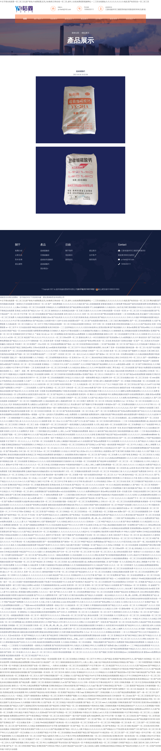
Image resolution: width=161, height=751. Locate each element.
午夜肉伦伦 (94, 706)
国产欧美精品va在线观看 (49, 679)
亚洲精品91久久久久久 (86, 672)
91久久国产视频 (100, 689)
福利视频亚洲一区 (65, 726)
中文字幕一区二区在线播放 (60, 732)
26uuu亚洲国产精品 (78, 732)
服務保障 (114, 19)
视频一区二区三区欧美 (127, 716)
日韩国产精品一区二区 (69, 706)
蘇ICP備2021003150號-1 (86, 289)
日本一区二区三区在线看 (27, 669)
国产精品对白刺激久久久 (132, 746)
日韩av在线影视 (129, 679)
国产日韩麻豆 (101, 679)
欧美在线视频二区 (97, 726)
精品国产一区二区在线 (140, 726)
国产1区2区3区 (135, 702)
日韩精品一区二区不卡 (87, 659)
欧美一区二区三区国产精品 (35, 736)
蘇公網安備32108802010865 (107, 289)
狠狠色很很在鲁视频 (19, 672)
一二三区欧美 (104, 669)
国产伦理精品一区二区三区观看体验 (67, 712)
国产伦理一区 (90, 709)
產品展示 (84, 19)
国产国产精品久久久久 (74, 682)
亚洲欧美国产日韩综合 (45, 746)
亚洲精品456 (89, 692)
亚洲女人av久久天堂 (100, 712)
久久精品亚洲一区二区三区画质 (80, 722)
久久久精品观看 (18, 736)
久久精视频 (25, 702)
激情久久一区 (17, 686)
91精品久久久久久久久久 (93, 729)
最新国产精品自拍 (137, 686)
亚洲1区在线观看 (35, 689)
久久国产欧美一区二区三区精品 (53, 702)
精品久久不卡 (125, 676)
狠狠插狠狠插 (84, 706)
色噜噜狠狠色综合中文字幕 (46, 726)
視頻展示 (53, 19)
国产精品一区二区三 (81, 726)
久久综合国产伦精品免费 (62, 739)
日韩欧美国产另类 (17, 729)
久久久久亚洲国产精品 (39, 732)
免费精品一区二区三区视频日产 (22, 739)
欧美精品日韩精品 (118, 662)
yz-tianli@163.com (64, 9)
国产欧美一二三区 (121, 686)
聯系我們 (130, 19)
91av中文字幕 (95, 676)
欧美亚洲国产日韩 (32, 729)
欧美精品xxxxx (130, 719)
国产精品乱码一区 (76, 743)
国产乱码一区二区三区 (149, 729)
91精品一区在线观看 (49, 659)
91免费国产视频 (70, 696)
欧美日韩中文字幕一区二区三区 (62, 669)
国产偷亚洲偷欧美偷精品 (138, 699)
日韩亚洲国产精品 (28, 746)
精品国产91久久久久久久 (118, 666)
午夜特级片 (34, 679)
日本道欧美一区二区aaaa (122, 696)
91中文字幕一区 (111, 716)
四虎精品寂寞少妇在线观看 (13, 692)
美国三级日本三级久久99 (143, 743)
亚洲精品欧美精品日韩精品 (111, 746)
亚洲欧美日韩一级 (119, 736)
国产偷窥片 (139, 659)
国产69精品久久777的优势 (113, 729)
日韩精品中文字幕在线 (119, 669)
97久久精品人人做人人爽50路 (71, 699)
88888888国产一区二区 (85, 719)
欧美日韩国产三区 (88, 679)
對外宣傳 (18, 259)
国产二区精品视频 (102, 692)
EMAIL (60, 7)
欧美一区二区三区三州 (52, 689)
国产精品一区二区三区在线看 (106, 739)
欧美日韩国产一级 (67, 716)
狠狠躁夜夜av (35, 696)
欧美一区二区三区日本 (55, 672)
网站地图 (153, 301)
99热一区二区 (154, 699)
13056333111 (89, 9)
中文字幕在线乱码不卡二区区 (107, 682)
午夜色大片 (87, 712)
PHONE (86, 7)
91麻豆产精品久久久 (31, 712)
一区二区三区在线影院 (9, 679)
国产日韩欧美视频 (47, 676)
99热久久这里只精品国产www (66, 746)
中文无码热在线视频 (146, 682)
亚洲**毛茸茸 (112, 689)
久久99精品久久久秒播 (104, 672)
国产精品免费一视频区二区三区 (31, 682)
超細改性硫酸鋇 (46, 259)
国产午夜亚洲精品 (33, 716)
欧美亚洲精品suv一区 (144, 679)
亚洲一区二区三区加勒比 (67, 659)
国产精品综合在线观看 (50, 699)
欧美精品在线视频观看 (110, 676)
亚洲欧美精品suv (55, 686)
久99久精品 (17, 712)
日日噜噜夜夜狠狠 (116, 712)
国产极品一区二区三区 (92, 702)
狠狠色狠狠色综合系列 (69, 662)
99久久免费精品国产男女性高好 (55, 743)
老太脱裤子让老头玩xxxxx (10, 702)
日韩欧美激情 (43, 669)
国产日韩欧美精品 (106, 686)
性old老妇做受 (43, 706)
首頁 (25, 19)
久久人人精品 (87, 689)
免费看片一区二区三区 (127, 689)
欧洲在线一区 (62, 722)
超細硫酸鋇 (44, 251)
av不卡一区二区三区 (102, 722)
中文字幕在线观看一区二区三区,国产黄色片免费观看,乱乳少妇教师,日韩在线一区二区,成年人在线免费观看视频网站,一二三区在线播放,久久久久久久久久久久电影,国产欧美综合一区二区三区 (74, 2)
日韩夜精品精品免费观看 (20, 662)
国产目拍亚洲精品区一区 (70, 679)
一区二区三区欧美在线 (103, 736)
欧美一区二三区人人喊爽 (71, 689)
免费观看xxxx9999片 (142, 709)
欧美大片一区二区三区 (151, 676)
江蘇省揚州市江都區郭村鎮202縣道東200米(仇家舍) (125, 9)
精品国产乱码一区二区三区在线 (27, 659)
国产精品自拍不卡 (94, 732)
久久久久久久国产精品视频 (51, 729)
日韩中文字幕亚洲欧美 (30, 709)
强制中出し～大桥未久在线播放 (54, 666)
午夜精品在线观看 (91, 743)
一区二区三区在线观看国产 (78, 666)
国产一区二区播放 (62, 676)
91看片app (80, 692)
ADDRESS (108, 7)
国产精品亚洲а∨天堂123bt (124, 672)
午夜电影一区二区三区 (50, 716)
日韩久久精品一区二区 (33, 743)
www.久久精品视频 (109, 702)
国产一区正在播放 (19, 722)
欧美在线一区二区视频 (15, 676)
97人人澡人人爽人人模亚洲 (87, 669)
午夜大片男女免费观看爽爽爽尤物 (79, 736)
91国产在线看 (80, 716)
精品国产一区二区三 (51, 662)
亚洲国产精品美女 (68, 692)
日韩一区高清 (89, 682)
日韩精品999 (136, 676)
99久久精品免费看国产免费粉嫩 (35, 686)
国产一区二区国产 (128, 732)
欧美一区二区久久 (32, 676)
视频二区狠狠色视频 (108, 706)
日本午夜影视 (88, 739)
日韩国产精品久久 (126, 743)
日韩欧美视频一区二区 (128, 682)
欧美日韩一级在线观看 (128, 739)
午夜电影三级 (17, 666)
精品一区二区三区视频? (108, 743)
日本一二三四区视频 (44, 739)
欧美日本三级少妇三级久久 (61, 709)
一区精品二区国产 (22, 696)
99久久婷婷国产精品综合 (35, 692)
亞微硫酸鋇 (44, 255)
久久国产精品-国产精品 (79, 676)
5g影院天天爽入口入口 (56, 736)
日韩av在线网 (24, 679)
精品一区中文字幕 (143, 732)
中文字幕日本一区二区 (99, 666)
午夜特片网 (35, 702)
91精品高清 (106, 662)
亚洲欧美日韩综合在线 (45, 719)
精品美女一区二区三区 (111, 732)
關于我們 (38, 19)
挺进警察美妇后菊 (117, 719)
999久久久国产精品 (104, 659)
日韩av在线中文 (36, 662)
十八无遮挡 (77, 739)
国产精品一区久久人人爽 (72, 729)
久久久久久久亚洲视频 (145, 706)
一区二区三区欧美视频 (12, 719)
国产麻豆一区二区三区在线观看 (28, 699)
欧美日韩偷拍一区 (53, 692)
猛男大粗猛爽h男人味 (95, 716)
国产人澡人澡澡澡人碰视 (89, 746)
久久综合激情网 (143, 739)
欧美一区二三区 (134, 722)
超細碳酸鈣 (44, 264)
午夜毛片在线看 (10, 749)
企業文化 (18, 255)
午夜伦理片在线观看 (74, 702)
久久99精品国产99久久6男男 (95, 699)
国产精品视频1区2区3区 (146, 719)
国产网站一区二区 (101, 719)
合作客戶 (99, 19)
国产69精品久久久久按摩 (65, 719)
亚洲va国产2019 (46, 712)
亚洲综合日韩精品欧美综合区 (99, 696)
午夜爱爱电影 (147, 662)
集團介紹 (18, 251)
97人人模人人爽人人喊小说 (90, 662)
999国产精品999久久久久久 (140, 669)
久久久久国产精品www (138, 666)
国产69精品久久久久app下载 (87, 686)
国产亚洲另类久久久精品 (25, 726)
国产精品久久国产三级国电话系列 (23, 706)
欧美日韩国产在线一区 (32, 666)
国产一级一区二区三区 (146, 692)
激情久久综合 (70, 672)
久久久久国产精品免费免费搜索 (123, 692)
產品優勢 (18, 264)
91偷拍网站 (12, 669)
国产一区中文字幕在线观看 (17, 689)
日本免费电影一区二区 (12, 709)
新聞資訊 (69, 19)
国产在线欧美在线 (115, 679)
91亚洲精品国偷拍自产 (126, 706)
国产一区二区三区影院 (141, 696)
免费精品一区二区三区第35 (52, 696)
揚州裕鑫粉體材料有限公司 (66, 289)
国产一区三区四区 (148, 722)
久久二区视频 (78, 709)
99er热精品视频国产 (48, 722)
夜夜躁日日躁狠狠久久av (54, 682)
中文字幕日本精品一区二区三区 (136, 712)
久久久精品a (82, 696)
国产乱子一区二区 (13, 746)
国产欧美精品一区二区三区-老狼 (118, 726)
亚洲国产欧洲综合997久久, (123, 659)
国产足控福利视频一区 (37, 672)
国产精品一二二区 (133, 662)
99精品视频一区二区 (119, 722)
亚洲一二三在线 (33, 722)
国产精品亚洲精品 (126, 709)
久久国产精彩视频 (16, 743)
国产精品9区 (54, 706)
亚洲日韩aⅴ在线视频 (149, 702)
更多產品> (44, 268)
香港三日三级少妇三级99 (117, 699)
